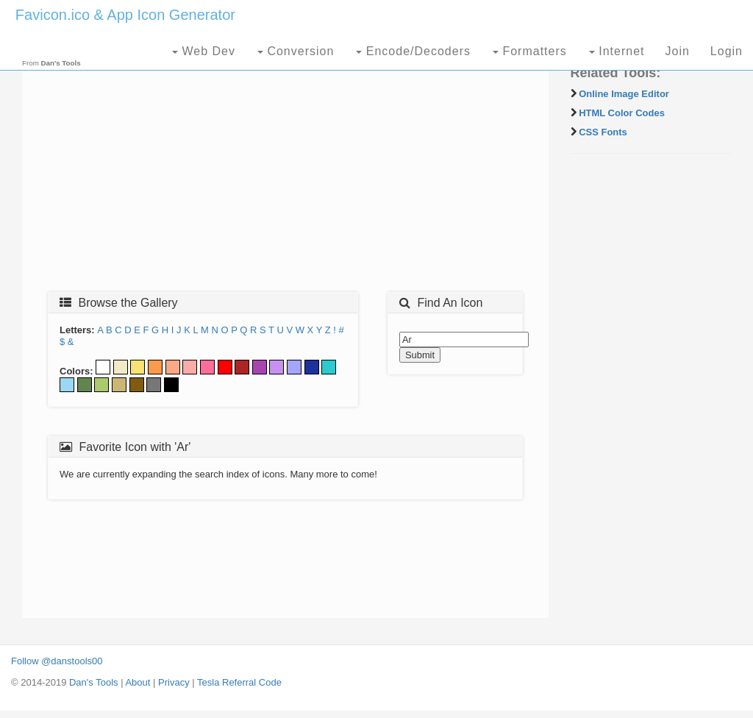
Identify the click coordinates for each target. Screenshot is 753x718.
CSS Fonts (603, 132)
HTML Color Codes (622, 112)
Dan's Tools (93, 682)
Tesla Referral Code (239, 682)
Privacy (174, 682)
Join (677, 51)
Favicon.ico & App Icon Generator (125, 15)
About (137, 682)
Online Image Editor (624, 93)
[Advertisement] (285, 174)
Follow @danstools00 (56, 661)
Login (726, 51)
